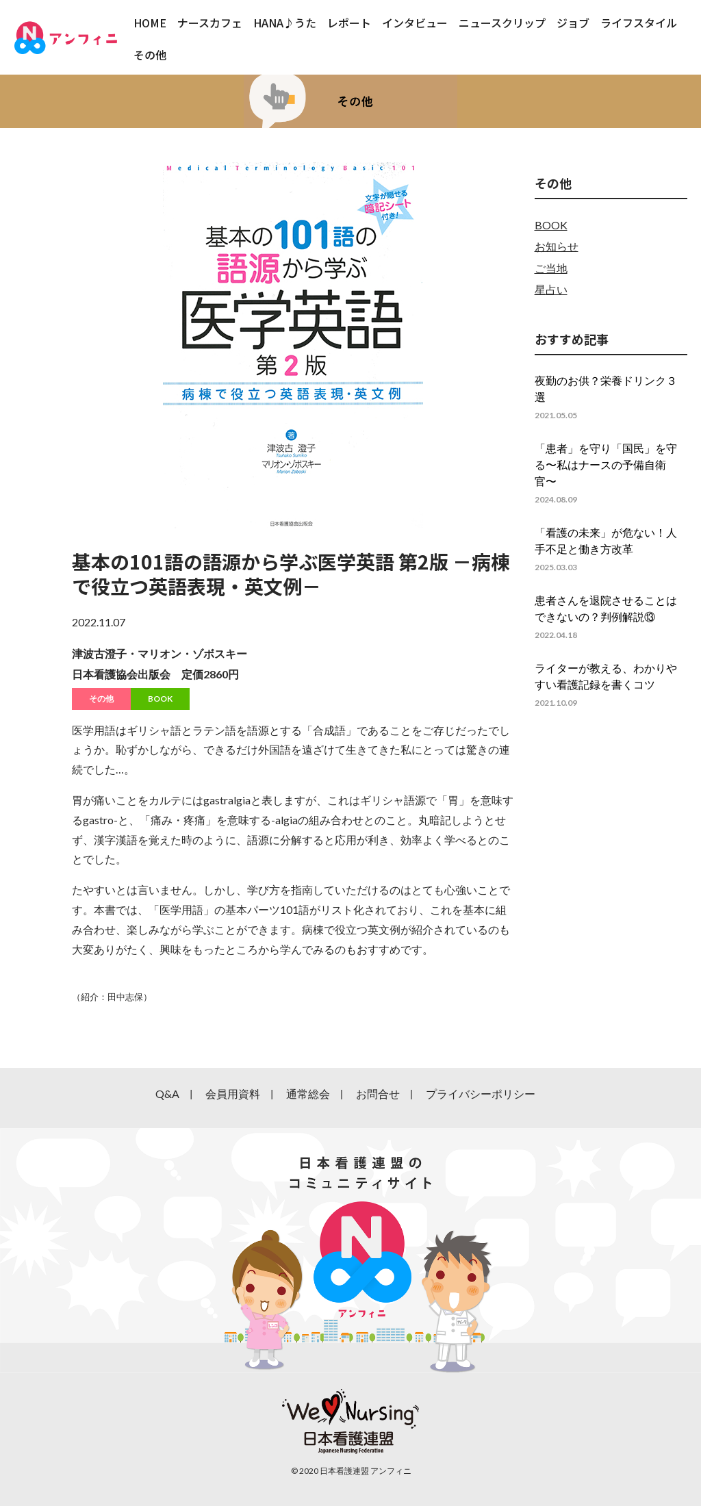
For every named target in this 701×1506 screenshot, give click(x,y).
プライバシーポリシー (480, 1093)
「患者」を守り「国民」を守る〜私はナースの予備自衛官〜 (606, 464)
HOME (149, 22)
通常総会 (308, 1093)
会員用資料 (232, 1093)
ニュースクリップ (502, 22)
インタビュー (415, 22)
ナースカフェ (209, 22)
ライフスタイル (638, 22)
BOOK (160, 698)
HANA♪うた (284, 22)
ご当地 (551, 268)
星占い (551, 289)
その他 (149, 55)
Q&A (167, 1093)
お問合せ (378, 1093)
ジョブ (573, 22)
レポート (349, 22)
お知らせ (556, 246)
